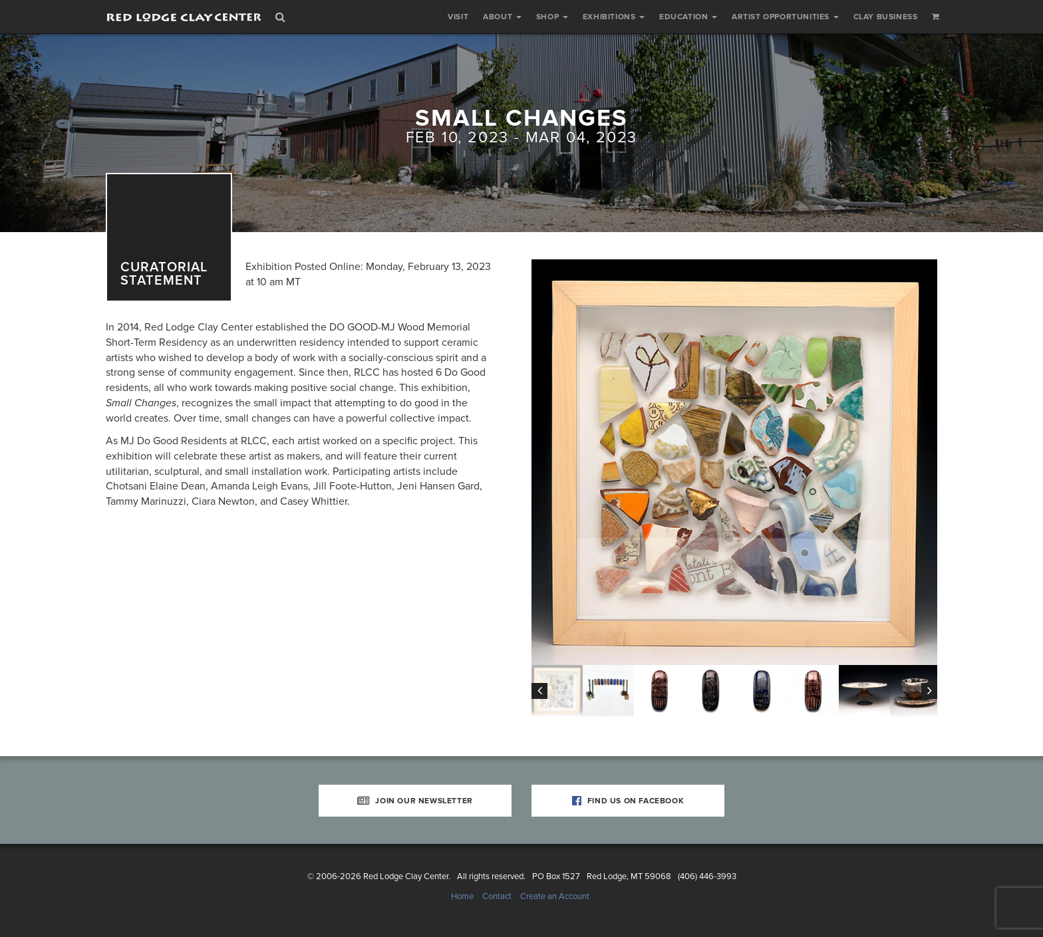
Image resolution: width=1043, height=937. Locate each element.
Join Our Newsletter (415, 800)
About (502, 16)
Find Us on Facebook (628, 800)
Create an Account (554, 896)
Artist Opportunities (785, 16)
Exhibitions (614, 16)
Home (462, 896)
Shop (552, 16)
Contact (497, 896)
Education (688, 16)
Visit (458, 16)
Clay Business (885, 16)
